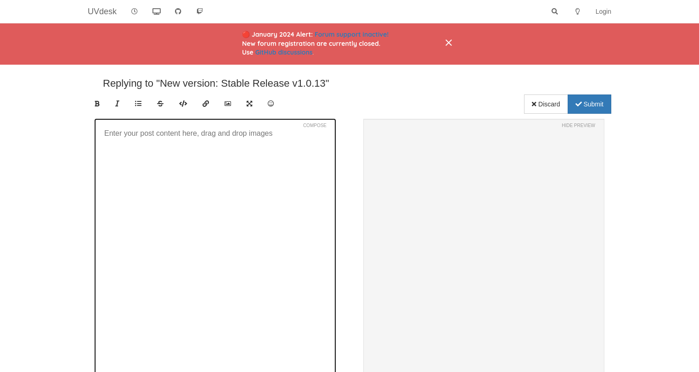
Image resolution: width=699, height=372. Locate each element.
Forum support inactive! (352, 34)
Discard (546, 104)
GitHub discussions (284, 52)
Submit (589, 104)
